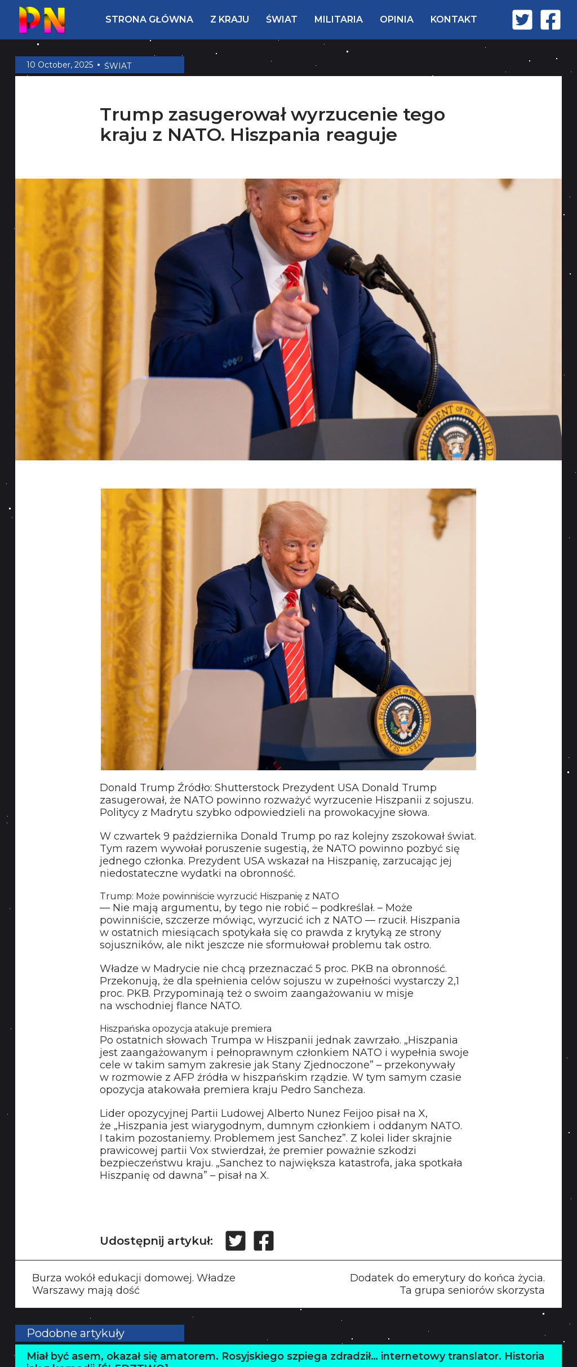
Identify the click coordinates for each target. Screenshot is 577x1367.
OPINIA (397, 19)
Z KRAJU (229, 19)
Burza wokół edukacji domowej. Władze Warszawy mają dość (134, 1284)
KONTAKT (453, 19)
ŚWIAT (282, 19)
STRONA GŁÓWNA (149, 19)
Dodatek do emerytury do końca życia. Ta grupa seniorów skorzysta (447, 1284)
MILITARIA (338, 19)
